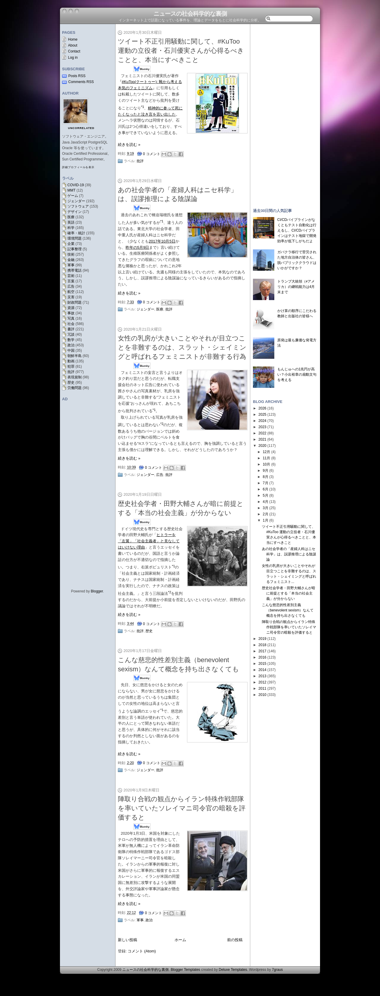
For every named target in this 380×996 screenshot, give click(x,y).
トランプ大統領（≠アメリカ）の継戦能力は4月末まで (296, 286)
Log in (73, 57)
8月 (265, 477)
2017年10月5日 (162, 241)
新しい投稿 (127, 940)
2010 (263, 695)
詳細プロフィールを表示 (78, 167)
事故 (71, 313)
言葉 (71, 281)
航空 (71, 292)
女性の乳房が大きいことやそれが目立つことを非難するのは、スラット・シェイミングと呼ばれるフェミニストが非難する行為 (182, 347)
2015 (263, 664)
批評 (71, 372)
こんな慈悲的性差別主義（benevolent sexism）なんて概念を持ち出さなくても (288, 610)
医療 (71, 217)
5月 (265, 495)
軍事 (71, 265)
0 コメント (151, 154)
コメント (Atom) (142, 951)
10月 (266, 464)
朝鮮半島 (74, 356)
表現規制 (74, 377)
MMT (71, 190)
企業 (71, 244)
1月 (265, 520)
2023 (263, 427)
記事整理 (74, 249)
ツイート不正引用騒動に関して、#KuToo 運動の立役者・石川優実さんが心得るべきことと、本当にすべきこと (181, 50)
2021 (263, 439)
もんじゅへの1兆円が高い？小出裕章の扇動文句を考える (296, 374)
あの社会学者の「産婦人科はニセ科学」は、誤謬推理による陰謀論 (289, 554)
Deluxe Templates (233, 970)
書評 (71, 329)
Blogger (97, 591)
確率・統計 (76, 233)
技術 (71, 254)
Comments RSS (81, 82)
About (72, 45)
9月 (265, 470)
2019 (263, 639)
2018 (263, 645)
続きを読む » (129, 144)
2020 (263, 446)
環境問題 (74, 238)
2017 (263, 651)
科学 (71, 228)
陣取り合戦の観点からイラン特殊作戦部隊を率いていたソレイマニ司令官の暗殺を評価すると (182, 808)
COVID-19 (75, 185)
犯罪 (71, 366)
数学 (71, 340)
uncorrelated (81, 128)
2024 (263, 421)
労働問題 (74, 388)
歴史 (71, 382)
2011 (263, 688)
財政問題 (74, 302)
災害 (71, 297)
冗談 (71, 334)
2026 (263, 408)
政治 (71, 345)
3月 (265, 508)
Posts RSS (77, 76)
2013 (263, 676)
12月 (266, 452)
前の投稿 (235, 940)
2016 (263, 657)
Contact (74, 51)
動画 (71, 361)
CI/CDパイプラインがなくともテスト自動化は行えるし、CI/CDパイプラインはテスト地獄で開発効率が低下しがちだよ (296, 230)
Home (72, 39)
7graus (277, 970)
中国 (71, 350)
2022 (263, 433)
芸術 (71, 276)
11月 (266, 458)
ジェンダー (76, 201)
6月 (265, 489)
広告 (71, 286)
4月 (265, 502)
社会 (71, 324)
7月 (265, 483)
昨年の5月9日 (137, 247)
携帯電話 (74, 270)
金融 (71, 260)
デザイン (74, 212)
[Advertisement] (285, 113)
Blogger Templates (185, 970)
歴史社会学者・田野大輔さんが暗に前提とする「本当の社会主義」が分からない (288, 593)
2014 (263, 670)
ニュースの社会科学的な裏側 (190, 13)
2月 (265, 514)
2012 (263, 682)
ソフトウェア (78, 206)
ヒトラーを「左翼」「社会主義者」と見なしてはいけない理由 (149, 541)
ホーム (180, 940)
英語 (71, 222)
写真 (71, 318)
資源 (71, 308)
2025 (263, 414)
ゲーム (72, 196)
